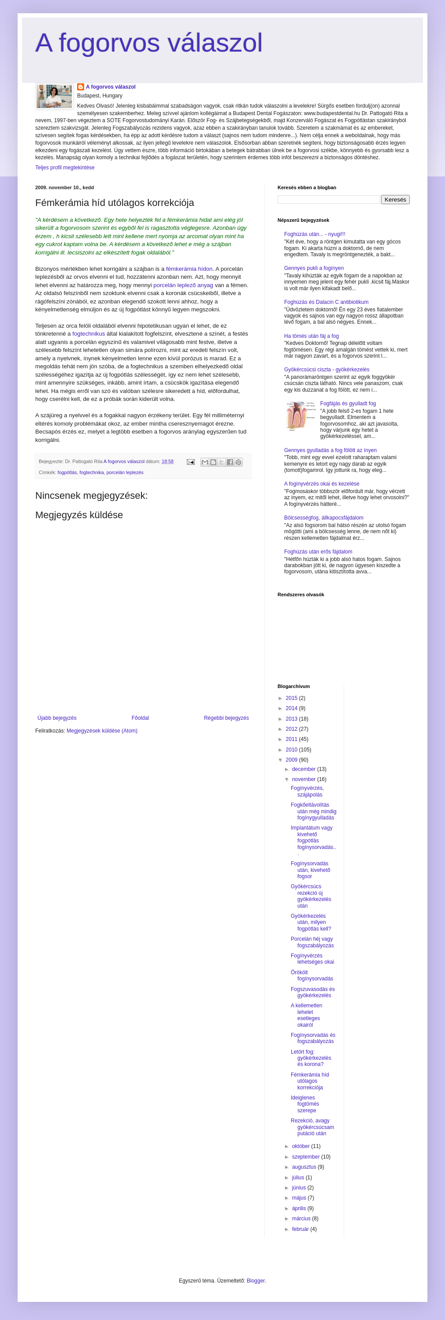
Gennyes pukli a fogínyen (314, 268)
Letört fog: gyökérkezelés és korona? (311, 1058)
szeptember (306, 1157)
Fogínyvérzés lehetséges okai (312, 959)
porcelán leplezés (125, 472)
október (301, 1146)
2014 (292, 708)
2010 (292, 750)
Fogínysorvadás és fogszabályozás (313, 1038)
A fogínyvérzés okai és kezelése (322, 484)
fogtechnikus (88, 333)
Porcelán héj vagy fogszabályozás (312, 942)
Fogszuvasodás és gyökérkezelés (313, 992)
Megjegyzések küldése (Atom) (102, 731)
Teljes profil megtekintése (65, 168)
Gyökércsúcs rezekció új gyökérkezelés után (311, 896)
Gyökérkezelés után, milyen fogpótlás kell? (311, 922)
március (302, 1218)
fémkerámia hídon (189, 268)
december (304, 769)
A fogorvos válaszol (149, 42)
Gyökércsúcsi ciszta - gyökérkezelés (326, 369)
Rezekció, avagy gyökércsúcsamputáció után (312, 1127)
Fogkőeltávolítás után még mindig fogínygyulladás (314, 811)
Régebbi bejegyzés (226, 718)
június (300, 1188)
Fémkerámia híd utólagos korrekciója (310, 1081)
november (304, 779)
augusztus (305, 1167)
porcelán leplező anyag (184, 285)
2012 (292, 729)
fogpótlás (67, 472)
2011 (292, 739)
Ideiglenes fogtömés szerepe (305, 1104)
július (299, 1177)
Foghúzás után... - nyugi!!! (314, 234)
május (300, 1198)
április (300, 1208)
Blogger (256, 1281)
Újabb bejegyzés (57, 718)
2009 (292, 760)
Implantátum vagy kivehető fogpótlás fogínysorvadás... (313, 840)
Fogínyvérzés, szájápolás (307, 791)
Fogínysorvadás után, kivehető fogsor (310, 869)
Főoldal (140, 718)
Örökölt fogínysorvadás (312, 975)
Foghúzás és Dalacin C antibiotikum (326, 302)
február (301, 1229)
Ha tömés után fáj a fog (311, 336)
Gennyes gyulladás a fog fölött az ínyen (330, 450)
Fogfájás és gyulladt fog (348, 403)
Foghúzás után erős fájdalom (318, 552)
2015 (292, 698)
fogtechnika (91, 472)
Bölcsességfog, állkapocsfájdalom (323, 518)
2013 (292, 719)
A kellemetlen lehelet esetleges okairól (306, 1015)
